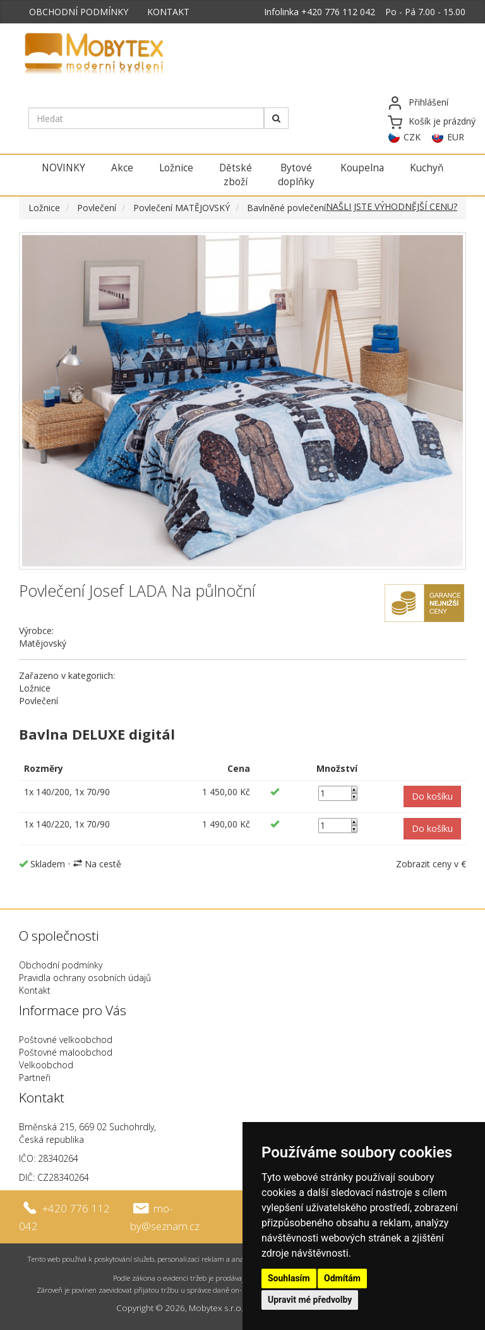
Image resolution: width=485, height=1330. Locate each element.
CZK (412, 137)
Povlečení (96, 208)
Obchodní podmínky (60, 965)
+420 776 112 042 (338, 12)
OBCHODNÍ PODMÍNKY (78, 12)
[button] (432, 796)
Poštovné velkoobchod (65, 1040)
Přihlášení (428, 102)
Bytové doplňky (296, 174)
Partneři (35, 1077)
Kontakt (35, 990)
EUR (455, 137)
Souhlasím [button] (289, 1278)
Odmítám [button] (342, 1278)
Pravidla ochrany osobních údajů (85, 978)
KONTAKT (168, 12)
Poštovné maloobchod (65, 1052)
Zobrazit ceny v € (431, 864)
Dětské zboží (235, 174)
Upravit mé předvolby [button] (310, 1300)
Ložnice (176, 167)
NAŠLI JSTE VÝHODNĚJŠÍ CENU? (391, 206)
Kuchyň (426, 167)
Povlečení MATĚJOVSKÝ (181, 208)
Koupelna (362, 167)
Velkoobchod (46, 1065)
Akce (122, 167)
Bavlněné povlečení (286, 208)
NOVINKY (63, 167)
